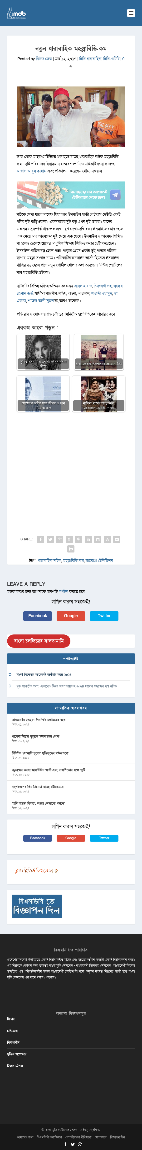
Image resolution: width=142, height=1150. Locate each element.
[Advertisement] (71, 461)
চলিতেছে (12, 1031)
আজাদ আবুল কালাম (31, 171)
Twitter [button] (104, 616)
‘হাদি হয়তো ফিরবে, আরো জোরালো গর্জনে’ (38, 803)
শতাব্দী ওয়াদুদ (101, 293)
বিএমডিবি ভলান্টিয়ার (49, 1137)
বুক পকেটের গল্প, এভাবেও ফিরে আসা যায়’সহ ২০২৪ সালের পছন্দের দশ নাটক (67, 686)
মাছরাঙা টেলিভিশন (99, 560)
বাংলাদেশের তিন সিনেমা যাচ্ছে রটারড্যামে (38, 787)
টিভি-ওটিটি (111, 59)
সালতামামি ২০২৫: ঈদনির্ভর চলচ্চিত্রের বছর (38, 720)
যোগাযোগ (101, 1137)
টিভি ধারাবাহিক (90, 59)
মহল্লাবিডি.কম (73, 560)
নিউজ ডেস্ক (44, 59)
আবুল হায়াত (83, 286)
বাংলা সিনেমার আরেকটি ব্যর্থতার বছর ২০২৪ (44, 674)
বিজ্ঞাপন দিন (117, 1137)
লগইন (63, 591)
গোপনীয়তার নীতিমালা (78, 1137)
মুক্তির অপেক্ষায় (16, 1054)
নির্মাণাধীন (13, 1042)
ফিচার (11, 1019)
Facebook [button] (37, 616)
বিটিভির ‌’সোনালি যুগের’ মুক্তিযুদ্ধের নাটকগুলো (40, 753)
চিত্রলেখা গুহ (103, 286)
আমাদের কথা (25, 1137)
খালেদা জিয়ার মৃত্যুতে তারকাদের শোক (35, 736)
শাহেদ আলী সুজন (41, 300)
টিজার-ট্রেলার (15, 1066)
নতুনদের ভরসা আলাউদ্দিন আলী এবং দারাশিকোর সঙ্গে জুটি (48, 770)
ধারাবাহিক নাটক (49, 560)
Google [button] (71, 616)
